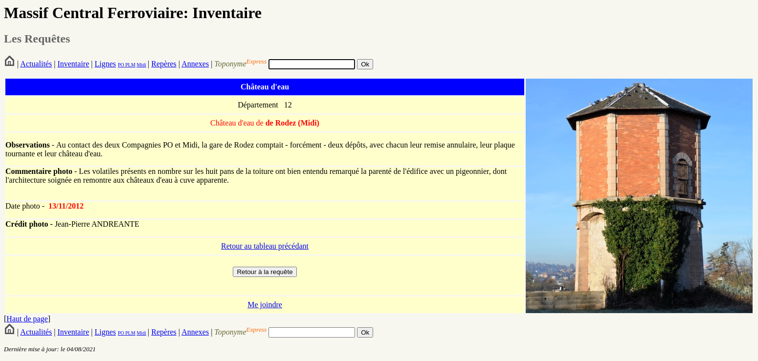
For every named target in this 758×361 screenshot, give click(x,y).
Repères (164, 64)
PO (121, 64)
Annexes (195, 64)
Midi (141, 64)
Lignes (105, 64)
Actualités (36, 64)
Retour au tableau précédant (265, 246)
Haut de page (26, 319)
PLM (129, 64)
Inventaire (73, 64)
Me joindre (264, 304)
